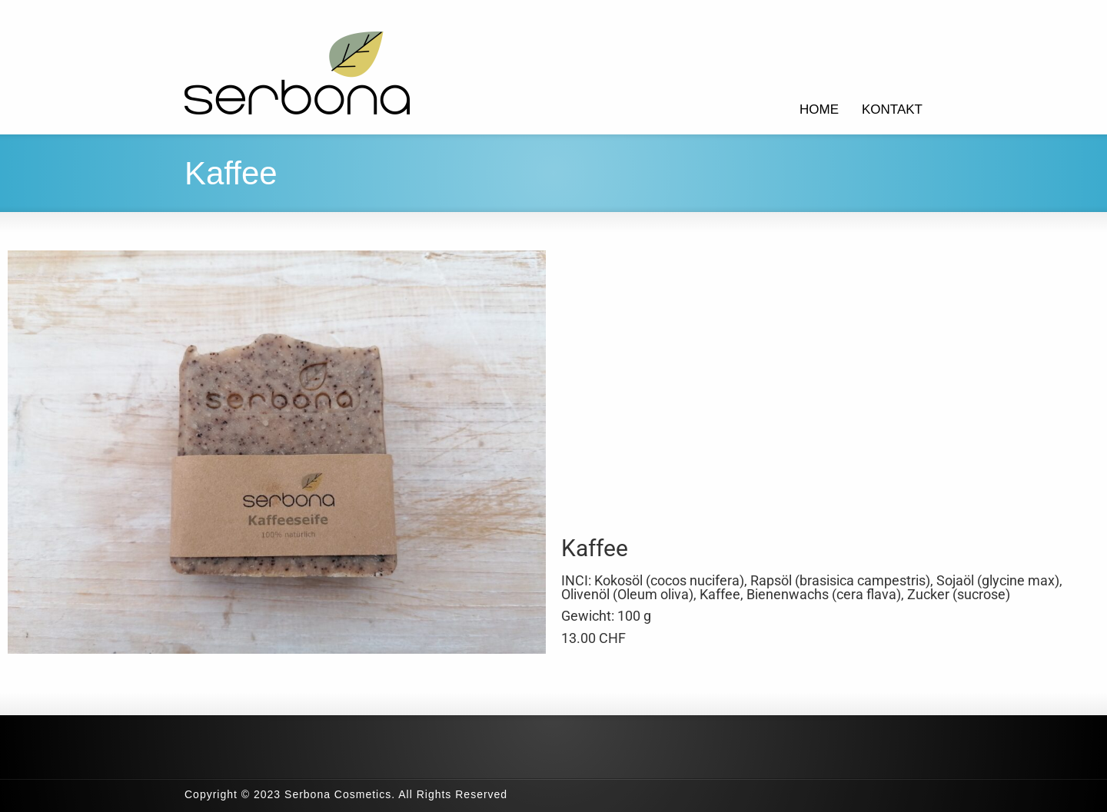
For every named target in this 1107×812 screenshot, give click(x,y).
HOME (819, 109)
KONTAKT (892, 109)
